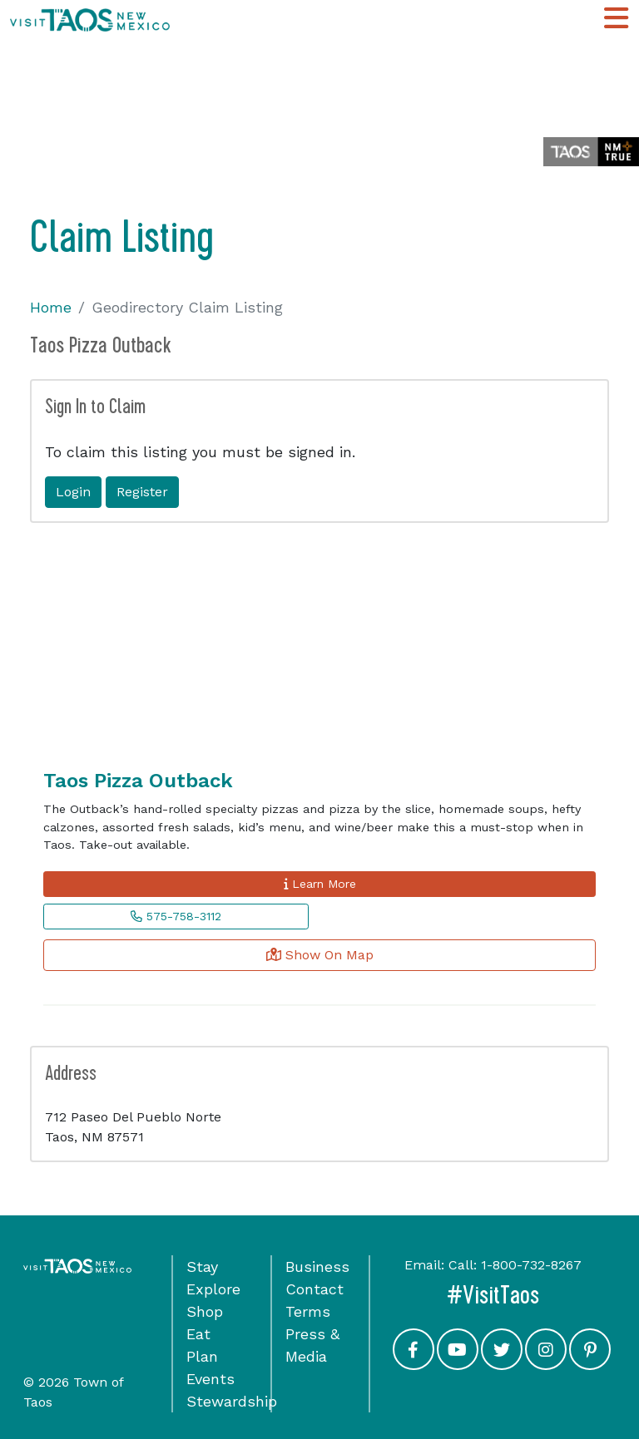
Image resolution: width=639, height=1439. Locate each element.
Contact (314, 1289)
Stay (202, 1266)
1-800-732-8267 (531, 1265)
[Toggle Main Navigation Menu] (616, 18)
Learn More (320, 883)
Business (317, 1266)
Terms (307, 1311)
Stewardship (231, 1401)
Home (51, 307)
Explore (213, 1289)
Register (142, 492)
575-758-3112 (176, 916)
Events (210, 1378)
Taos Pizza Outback (138, 780)
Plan (202, 1356)
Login (73, 492)
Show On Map (320, 955)
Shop (204, 1311)
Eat (198, 1334)
